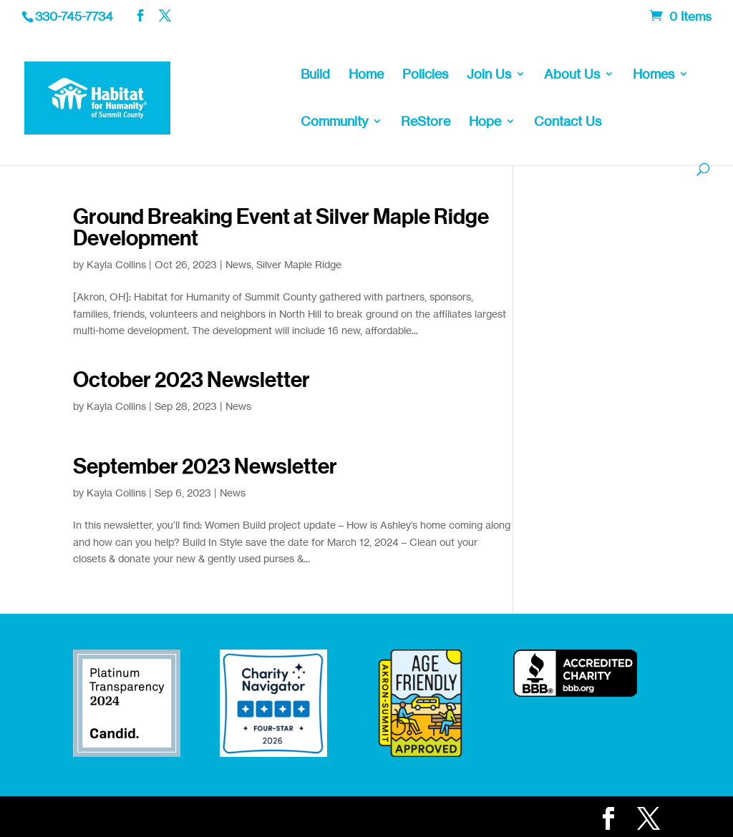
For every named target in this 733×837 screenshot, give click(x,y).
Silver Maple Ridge (298, 264)
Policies (425, 75)
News (238, 264)
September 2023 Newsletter (205, 466)
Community (334, 122)
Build (315, 75)
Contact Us (567, 122)
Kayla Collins (116, 264)
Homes (653, 75)
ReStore (425, 122)
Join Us (489, 75)
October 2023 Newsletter (191, 380)
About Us (572, 75)
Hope (485, 122)
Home (366, 75)
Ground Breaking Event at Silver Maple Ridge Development (281, 227)
